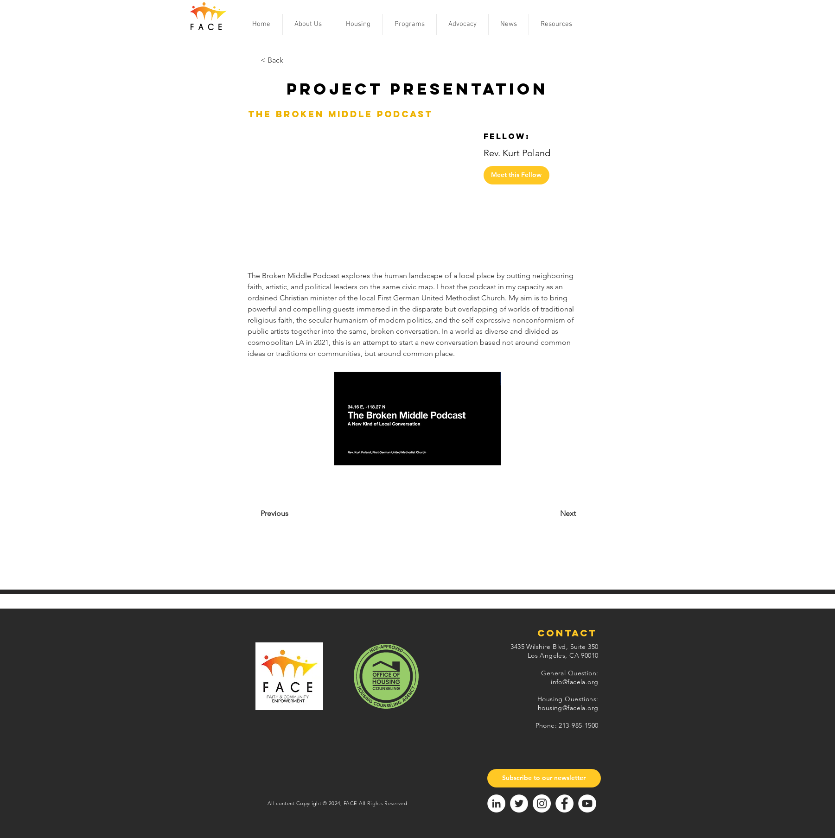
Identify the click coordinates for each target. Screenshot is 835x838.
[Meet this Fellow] (516, 175)
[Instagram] (542, 803)
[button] (308, 24)
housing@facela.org (568, 708)
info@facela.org (574, 682)
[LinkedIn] (496, 803)
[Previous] (298, 513)
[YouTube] (587, 803)
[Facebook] (564, 803)
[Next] (544, 513)
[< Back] (291, 60)
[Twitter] (519, 803)
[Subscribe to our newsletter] (544, 778)
